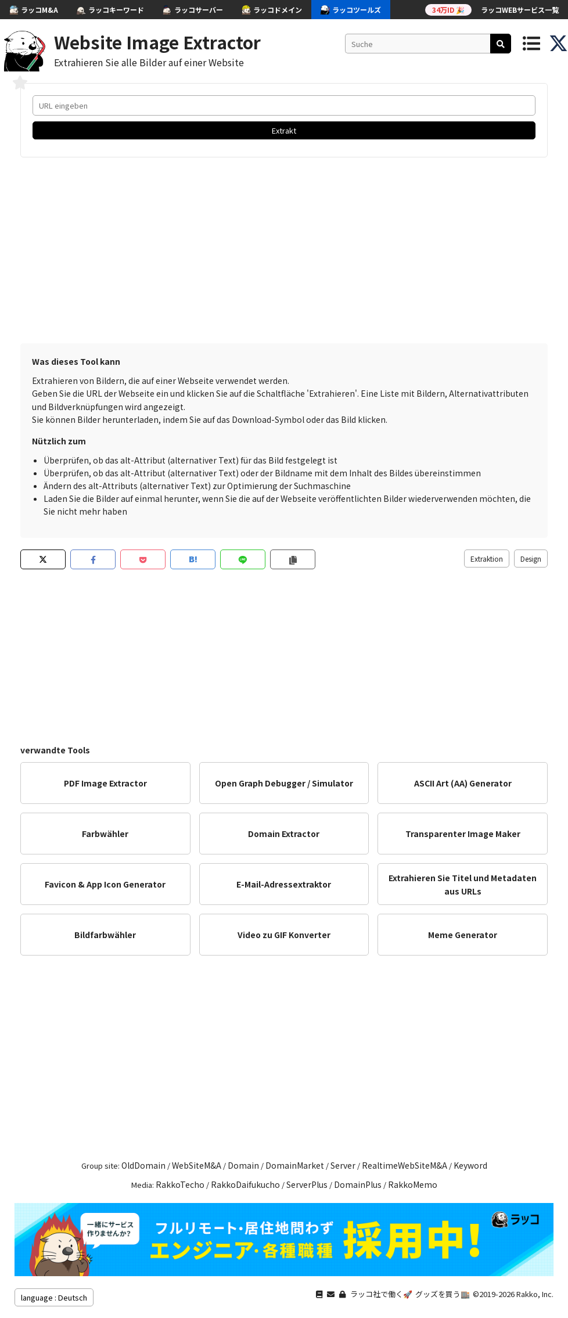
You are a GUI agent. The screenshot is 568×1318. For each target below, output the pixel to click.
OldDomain (143, 1165)
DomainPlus (358, 1184)
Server (342, 1165)
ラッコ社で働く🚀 (381, 1293)
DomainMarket (294, 1165)
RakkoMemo (412, 1184)
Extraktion (486, 558)
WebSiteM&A (196, 1165)
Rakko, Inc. (534, 1293)
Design (530, 558)
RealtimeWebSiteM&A (404, 1165)
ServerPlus (307, 1184)
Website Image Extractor (157, 42)
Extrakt (284, 130)
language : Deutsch (54, 1297)
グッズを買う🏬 (442, 1293)
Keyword (470, 1165)
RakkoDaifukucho (245, 1184)
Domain (243, 1165)
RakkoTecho (180, 1184)
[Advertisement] (284, 250)
